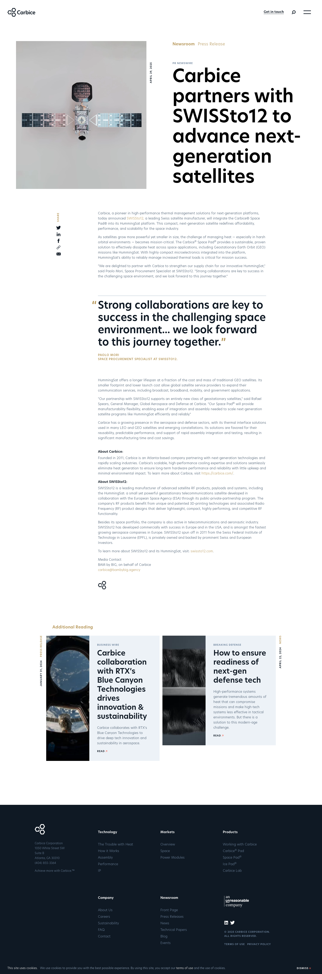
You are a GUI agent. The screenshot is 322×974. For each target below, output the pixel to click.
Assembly (105, 857)
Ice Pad (230, 864)
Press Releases (172, 917)
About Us (105, 910)
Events (165, 943)
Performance (108, 864)
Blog (163, 936)
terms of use (184, 968)
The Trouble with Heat (115, 844)
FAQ (101, 930)
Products (230, 832)
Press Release (211, 44)
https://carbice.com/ (217, 473)
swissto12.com (202, 551)
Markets (167, 832)
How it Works (108, 851)
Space (165, 851)
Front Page (169, 910)
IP (99, 871)
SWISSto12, (135, 218)
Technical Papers (173, 930)
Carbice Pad (233, 851)
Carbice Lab (232, 871)
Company (106, 898)
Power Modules (172, 857)
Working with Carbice (240, 844)
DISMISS (302, 968)
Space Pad (232, 857)
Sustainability (108, 923)
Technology (107, 832)
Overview (167, 844)
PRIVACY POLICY (259, 944)
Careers (104, 917)
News (164, 923)
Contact (104, 936)
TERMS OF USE (234, 944)
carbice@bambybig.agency (119, 570)
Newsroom (183, 44)
